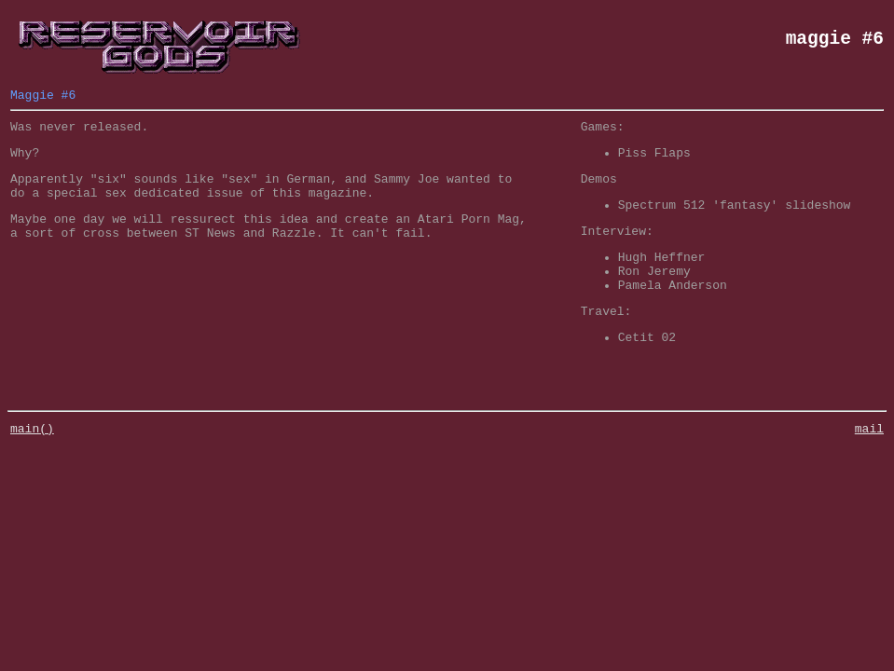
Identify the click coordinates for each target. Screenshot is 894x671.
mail (869, 461)
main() (32, 461)
